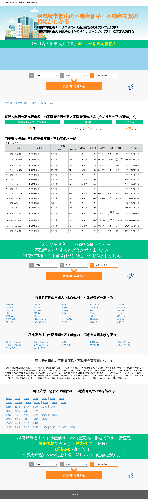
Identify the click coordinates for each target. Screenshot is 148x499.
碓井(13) (65, 305)
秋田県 (44, 399)
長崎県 (26, 427)
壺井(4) (120, 313)
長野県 (17, 407)
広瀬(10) (120, 319)
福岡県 (9, 427)
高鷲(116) (65, 313)
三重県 (26, 411)
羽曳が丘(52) (11, 319)
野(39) (36, 316)
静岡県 (35, 411)
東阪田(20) (94, 319)
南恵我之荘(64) (40, 322)
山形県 (53, 399)
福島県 (61, 399)
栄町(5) (92, 310)
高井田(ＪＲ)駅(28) (13, 342)
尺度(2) (9, 313)
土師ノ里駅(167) (123, 345)
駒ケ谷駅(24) (11, 348)
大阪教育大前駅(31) (13, 345)
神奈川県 (18, 403)
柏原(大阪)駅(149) (41, 342)
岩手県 (26, 399)
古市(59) (9, 322)
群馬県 (63, 403)
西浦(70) (9, 316)
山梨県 (9, 407)
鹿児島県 (62, 427)
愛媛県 (26, 423)
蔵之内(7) (121, 307)
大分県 (44, 427)
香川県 (17, 423)
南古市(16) (121, 322)
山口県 (44, 419)
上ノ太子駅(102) (40, 348)
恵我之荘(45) (94, 305)
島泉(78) (120, 310)
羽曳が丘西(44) (40, 319)
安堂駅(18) (94, 342)
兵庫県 (26, 415)
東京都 (9, 403)
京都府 (17, 415)
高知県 (35, 423)
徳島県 (9, 423)
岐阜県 (17, 411)
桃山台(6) (93, 322)
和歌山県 (53, 415)
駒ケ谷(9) (37, 310)
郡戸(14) (9, 310)
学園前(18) (10, 307)
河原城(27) (94, 307)
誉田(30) (65, 310)
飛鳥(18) (9, 305)
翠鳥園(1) (37, 313)
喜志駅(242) (66, 345)
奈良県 (35, 415)
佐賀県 (17, 427)
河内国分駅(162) (123, 342)
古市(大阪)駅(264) (41, 345)
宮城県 (35, 399)
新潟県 (26, 407)
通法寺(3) (93, 313)
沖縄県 (72, 427)
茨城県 (45, 403)
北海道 (9, 399)
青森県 (17, 399)
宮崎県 (53, 427)
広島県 (35, 419)
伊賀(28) (37, 305)
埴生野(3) (121, 316)
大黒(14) (120, 305)
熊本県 (35, 427)
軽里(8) (64, 307)
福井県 (53, 407)
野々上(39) (66, 316)
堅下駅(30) (66, 342)
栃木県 (54, 403)
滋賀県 (44, 415)
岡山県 (26, 419)
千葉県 (28, 403)
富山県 (35, 407)
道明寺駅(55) (94, 345)
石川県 (44, 407)
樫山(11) (37, 307)
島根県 (17, 419)
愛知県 (9, 411)
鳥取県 (9, 419)
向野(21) (65, 322)
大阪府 (9, 415)
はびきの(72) (67, 319)
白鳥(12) (93, 316)
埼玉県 (37, 403)
